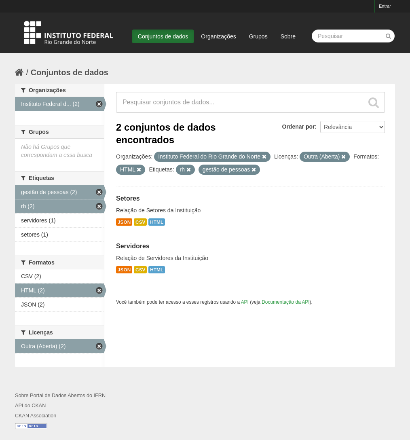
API (245, 302)
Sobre (288, 36)
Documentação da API (285, 302)
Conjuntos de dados (163, 36)
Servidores (133, 246)
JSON (124, 222)
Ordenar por (298, 126)
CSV (140, 222)
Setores (128, 198)
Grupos (258, 36)
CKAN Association (35, 416)
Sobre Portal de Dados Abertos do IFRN (60, 395)
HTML (156, 222)
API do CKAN (30, 405)
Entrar (385, 6)
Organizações (218, 36)
